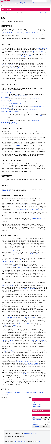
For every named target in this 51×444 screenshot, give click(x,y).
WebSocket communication (8, 122)
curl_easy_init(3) (41, 48)
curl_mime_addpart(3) (38, 106)
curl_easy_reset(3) (25, 56)
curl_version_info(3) (20, 95)
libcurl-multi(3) (18, 32)
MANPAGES (7, 0)
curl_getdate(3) (37, 98)
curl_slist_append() (7, 108)
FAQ (21, 3)
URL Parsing (4, 119)
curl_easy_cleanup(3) (36, 218)
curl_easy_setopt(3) (39, 51)
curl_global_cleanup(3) (31, 254)
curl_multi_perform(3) (26, 204)
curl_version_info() (7, 92)
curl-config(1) (18, 145)
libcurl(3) (4, 12)
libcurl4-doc (14, 5)
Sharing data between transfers (10, 111)
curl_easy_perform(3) (8, 64)
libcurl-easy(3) (7, 32)
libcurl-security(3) (30, 392)
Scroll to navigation (7, 9)
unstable (35, 424)
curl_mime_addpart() (7, 105)
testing (34, 422)
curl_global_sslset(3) (14, 259)
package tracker (37, 404)
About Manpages (14, 3)
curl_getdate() (5, 97)
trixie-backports (37, 419)
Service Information (29, 3)
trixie (34, 417)
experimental (8, 5)
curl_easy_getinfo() (7, 100)
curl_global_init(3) (8, 250)
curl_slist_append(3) (30, 109)
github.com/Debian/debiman (20, 441)
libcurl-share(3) (29, 32)
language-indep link (38, 402)
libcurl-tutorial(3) (19, 34)
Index (6, 3)
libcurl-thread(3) (7, 190)
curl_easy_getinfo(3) (14, 103)
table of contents (38, 410)
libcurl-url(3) (40, 32)
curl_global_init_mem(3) (31, 363)
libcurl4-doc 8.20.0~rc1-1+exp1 (30, 433)
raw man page (37, 406)
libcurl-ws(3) (6, 34)
